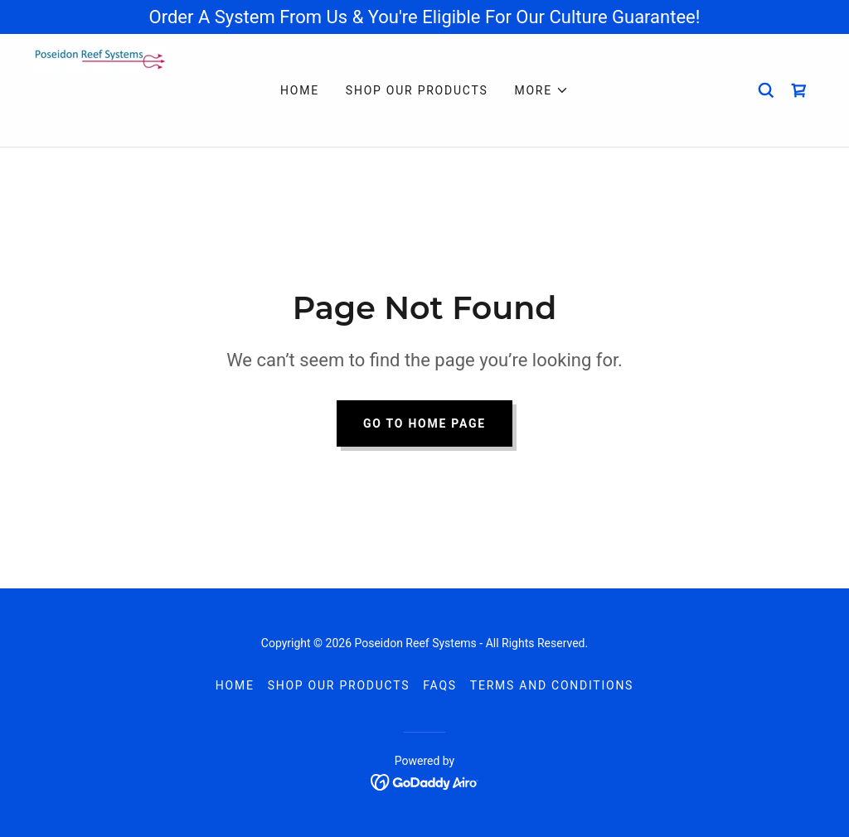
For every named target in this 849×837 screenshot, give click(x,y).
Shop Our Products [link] (417, 90)
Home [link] (299, 90)
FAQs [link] (440, 685)
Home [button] (235, 685)
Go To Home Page (424, 423)
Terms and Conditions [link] (551, 685)
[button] (541, 90)
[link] (110, 89)
